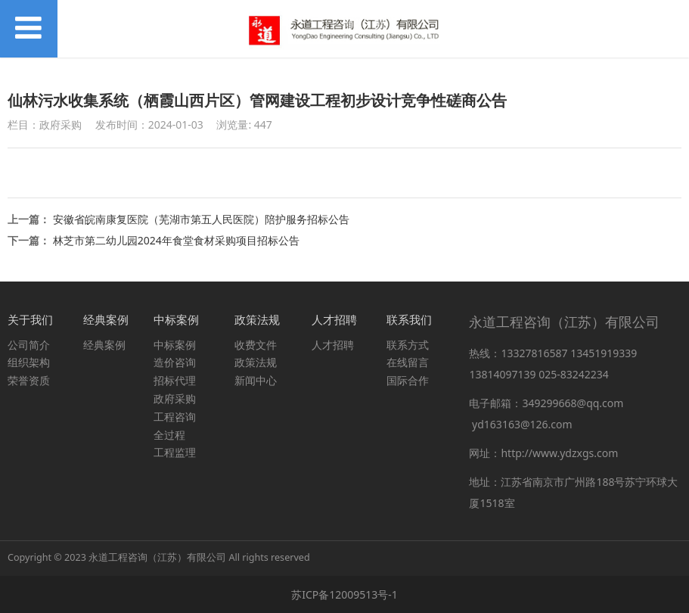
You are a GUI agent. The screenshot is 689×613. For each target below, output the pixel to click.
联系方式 (407, 345)
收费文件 (255, 345)
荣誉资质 (29, 380)
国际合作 (407, 380)
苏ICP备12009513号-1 (344, 594)
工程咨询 (175, 416)
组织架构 (29, 362)
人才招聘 (333, 345)
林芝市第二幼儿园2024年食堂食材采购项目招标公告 (176, 240)
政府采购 (175, 398)
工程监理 (175, 452)
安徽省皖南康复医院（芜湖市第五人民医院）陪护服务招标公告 (201, 219)
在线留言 (407, 362)
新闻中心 (255, 380)
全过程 (169, 435)
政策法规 (255, 362)
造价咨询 (175, 362)
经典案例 (104, 345)
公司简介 (29, 345)
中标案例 (175, 345)
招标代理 (175, 380)
